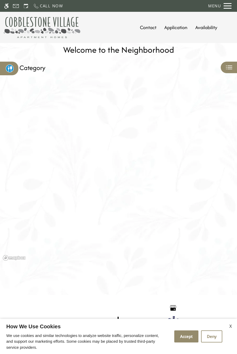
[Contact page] (16, 5)
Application (175, 27)
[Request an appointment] (26, 5)
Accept (186, 336)
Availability (206, 27)
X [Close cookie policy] (230, 326)
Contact (148, 27)
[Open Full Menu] (219, 5)
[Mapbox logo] (14, 258)
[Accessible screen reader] (6, 5)
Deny (212, 336)
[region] (118, 174)
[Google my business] (173, 307)
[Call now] (48, 5)
